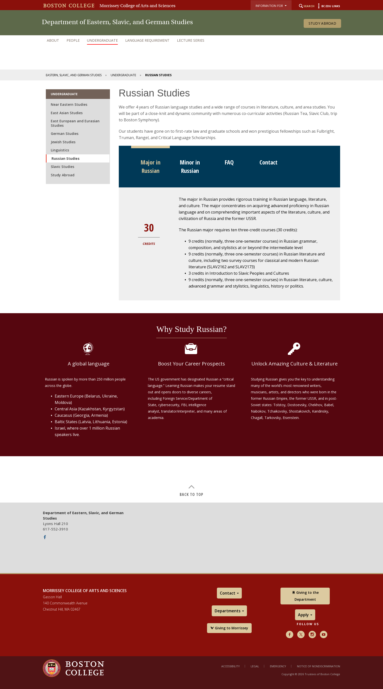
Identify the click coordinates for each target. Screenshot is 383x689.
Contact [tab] (269, 162)
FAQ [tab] (229, 162)
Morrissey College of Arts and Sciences (137, 5)
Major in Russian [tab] (150, 166)
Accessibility (230, 666)
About (53, 40)
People (73, 40)
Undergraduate (102, 40)
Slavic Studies (62, 166)
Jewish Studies (63, 142)
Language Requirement (147, 40)
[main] (191, 291)
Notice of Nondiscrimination (318, 666)
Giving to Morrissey (229, 628)
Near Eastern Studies (69, 104)
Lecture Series (190, 40)
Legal (255, 666)
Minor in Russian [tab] (190, 166)
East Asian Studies (67, 112)
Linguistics (60, 150)
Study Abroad (322, 23)
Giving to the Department (305, 596)
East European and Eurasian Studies (75, 123)
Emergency (278, 666)
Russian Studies (66, 158)
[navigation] (191, 40)
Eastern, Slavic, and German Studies (74, 75)
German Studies (64, 133)
